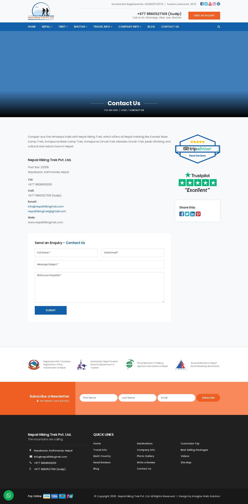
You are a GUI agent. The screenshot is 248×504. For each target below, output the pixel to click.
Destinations (145, 443)
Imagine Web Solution (206, 496)
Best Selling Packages (194, 450)
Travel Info (101, 26)
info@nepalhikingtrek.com (46, 206)
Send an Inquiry (204, 15)
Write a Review (146, 462)
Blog (151, 26)
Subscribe (208, 398)
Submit (51, 310)
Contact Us (170, 26)
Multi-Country (102, 456)
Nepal (46, 26)
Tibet (62, 26)
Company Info (128, 26)
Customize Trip (190, 443)
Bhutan (79, 26)
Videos (185, 456)
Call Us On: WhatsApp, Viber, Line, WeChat (157, 15)
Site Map (186, 462)
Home (32, 26)
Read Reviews (102, 462)
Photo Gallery (145, 456)
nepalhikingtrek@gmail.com (47, 211)
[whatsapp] (8, 496)
